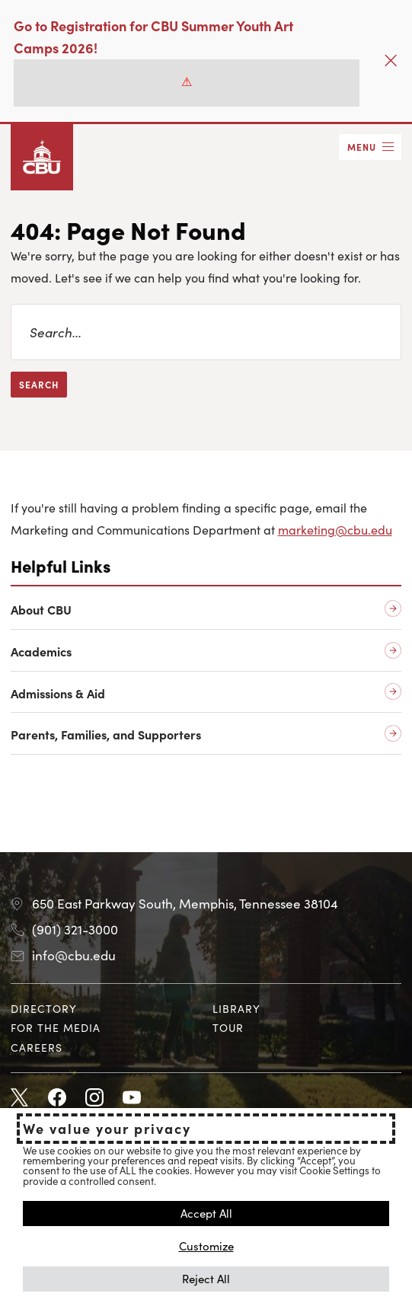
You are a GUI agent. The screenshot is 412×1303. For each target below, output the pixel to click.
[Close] (390, 61)
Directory (44, 1008)
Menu (361, 146)
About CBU (41, 610)
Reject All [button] (206, 1278)
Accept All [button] (206, 1213)
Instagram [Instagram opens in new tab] (94, 1098)
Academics (41, 651)
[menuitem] (105, 1008)
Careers (36, 1047)
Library (236, 1008)
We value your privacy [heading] (107, 1128)
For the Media (56, 1027)
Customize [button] (206, 1245)
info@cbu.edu (74, 955)
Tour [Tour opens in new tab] (228, 1027)
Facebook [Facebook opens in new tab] (57, 1098)
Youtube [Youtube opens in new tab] (132, 1098)
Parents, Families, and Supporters (106, 735)
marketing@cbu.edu (335, 529)
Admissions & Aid (58, 693)
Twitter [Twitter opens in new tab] (20, 1098)
